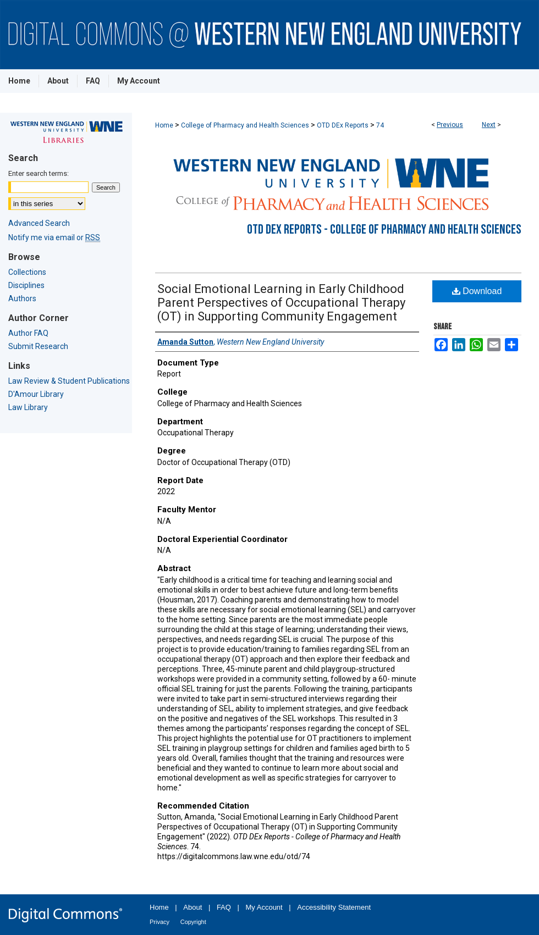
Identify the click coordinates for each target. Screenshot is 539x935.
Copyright (193, 922)
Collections (27, 272)
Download (477, 291)
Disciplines (26, 285)
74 (380, 125)
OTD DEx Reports (343, 125)
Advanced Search (39, 223)
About (192, 907)
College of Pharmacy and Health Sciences (245, 125)
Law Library (28, 407)
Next (489, 125)
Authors (22, 298)
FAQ (224, 907)
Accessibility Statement (334, 907)
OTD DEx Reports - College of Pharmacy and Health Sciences (384, 229)
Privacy (159, 922)
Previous (450, 125)
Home (164, 125)
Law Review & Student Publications (69, 381)
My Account (264, 907)
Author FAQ (28, 333)
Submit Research (38, 346)
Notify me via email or (54, 237)
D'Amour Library (36, 394)
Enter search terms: (38, 173)
